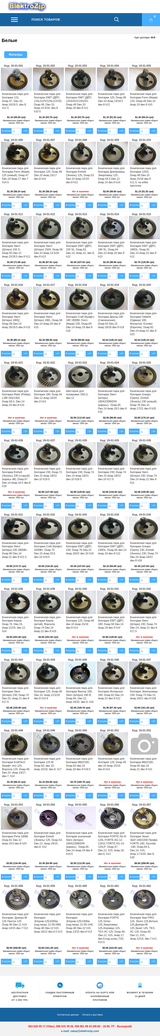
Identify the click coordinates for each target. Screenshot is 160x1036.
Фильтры (16, 54)
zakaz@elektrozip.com (84, 1031)
